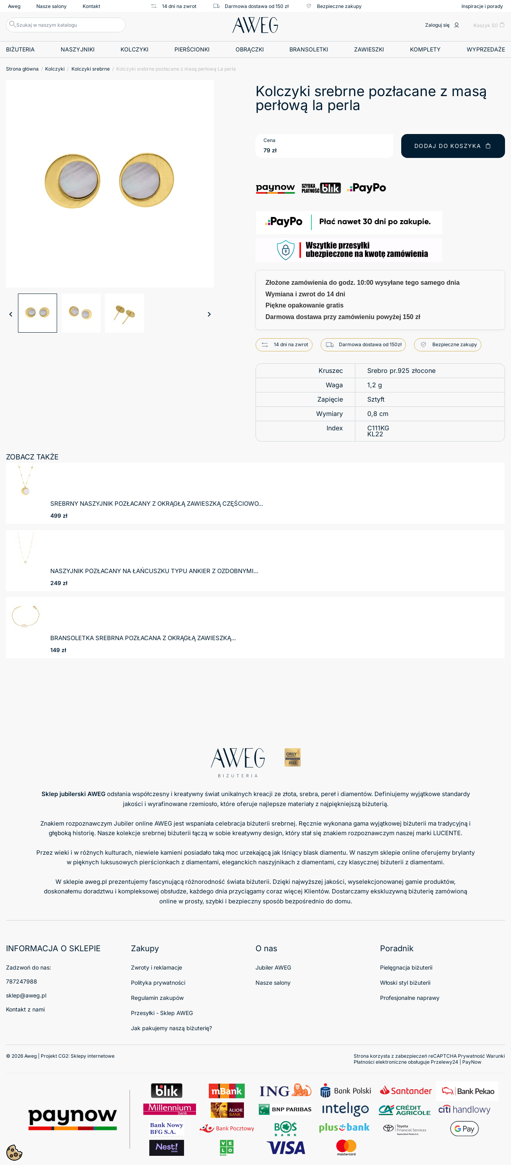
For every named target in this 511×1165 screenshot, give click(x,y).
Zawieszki (369, 49)
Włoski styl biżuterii (405, 982)
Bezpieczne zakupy (333, 6)
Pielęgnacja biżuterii (406, 967)
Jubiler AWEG (273, 967)
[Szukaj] (66, 25)
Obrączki (250, 49)
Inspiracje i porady (482, 6)
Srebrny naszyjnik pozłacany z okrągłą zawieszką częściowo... (156, 503)
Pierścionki (192, 49)
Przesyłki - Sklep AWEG (162, 1012)
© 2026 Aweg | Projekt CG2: (60, 1056)
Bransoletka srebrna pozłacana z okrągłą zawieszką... (143, 638)
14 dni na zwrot (173, 6)
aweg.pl (96, 881)
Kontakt (91, 6)
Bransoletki (308, 49)
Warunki (495, 1056)
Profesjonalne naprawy (410, 997)
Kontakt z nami (25, 1009)
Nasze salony (51, 6)
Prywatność (471, 1056)
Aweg (14, 6)
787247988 (21, 981)
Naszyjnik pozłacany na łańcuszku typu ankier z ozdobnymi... (154, 571)
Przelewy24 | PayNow (456, 1062)
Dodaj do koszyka (453, 145)
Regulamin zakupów (157, 997)
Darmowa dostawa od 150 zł (250, 6)
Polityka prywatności (158, 982)
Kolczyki (135, 49)
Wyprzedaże (486, 49)
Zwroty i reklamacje (156, 967)
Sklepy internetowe (93, 1056)
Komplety (425, 49)
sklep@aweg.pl (26, 995)
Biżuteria (20, 49)
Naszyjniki (78, 49)
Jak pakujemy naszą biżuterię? (171, 1028)
